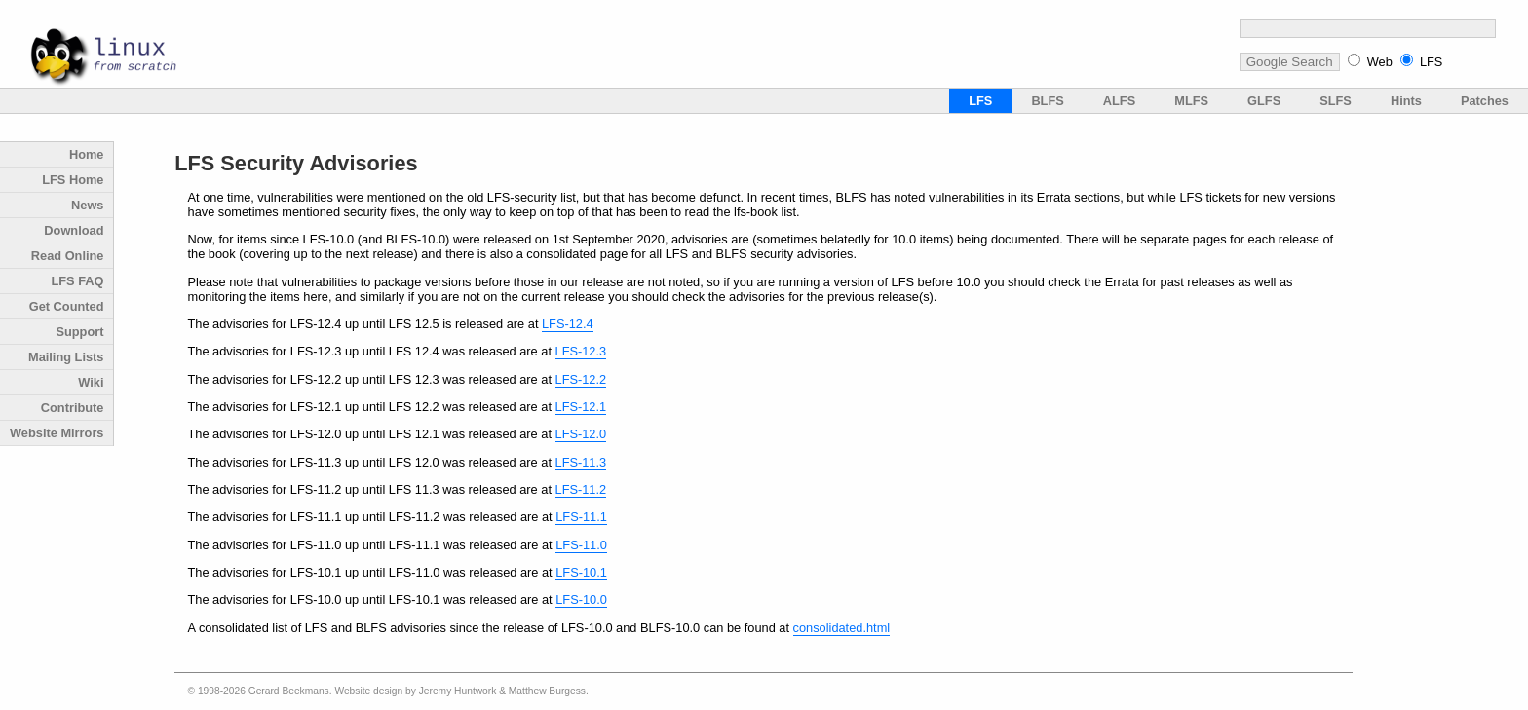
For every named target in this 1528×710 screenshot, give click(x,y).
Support (79, 331)
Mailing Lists (66, 357)
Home (86, 154)
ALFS (1119, 100)
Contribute (72, 407)
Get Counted (66, 306)
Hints (1406, 100)
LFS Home (72, 179)
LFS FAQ (77, 281)
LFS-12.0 (581, 434)
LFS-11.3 (581, 462)
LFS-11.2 (581, 489)
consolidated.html (842, 627)
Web (1380, 62)
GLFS (1263, 100)
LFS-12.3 (581, 351)
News (87, 205)
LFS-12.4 (567, 324)
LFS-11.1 (581, 516)
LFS (1431, 62)
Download (73, 230)
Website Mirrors (56, 433)
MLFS (1191, 100)
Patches (1485, 100)
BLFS (1047, 100)
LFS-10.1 (581, 572)
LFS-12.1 (581, 406)
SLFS (1335, 100)
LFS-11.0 (581, 545)
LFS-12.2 (581, 379)
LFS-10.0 (581, 599)
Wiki (90, 382)
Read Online (67, 255)
